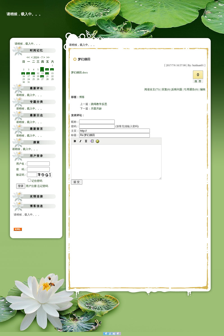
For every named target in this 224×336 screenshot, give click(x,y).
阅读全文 (152, 89)
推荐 (199, 81)
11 (33, 74)
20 (42, 76)
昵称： (93, 121)
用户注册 (31, 186)
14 (47, 74)
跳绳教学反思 (99, 104)
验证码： (26, 174)
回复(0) (166, 89)
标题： (110, 135)
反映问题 (176, 89)
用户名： (33, 163)
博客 (82, 97)
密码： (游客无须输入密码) (105, 126)
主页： (110, 130)
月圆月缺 (96, 108)
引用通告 (191, 89)
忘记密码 (42, 186)
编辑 (202, 89)
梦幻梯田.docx (79, 72)
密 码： (33, 169)
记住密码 (35, 180)
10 (28, 74)
